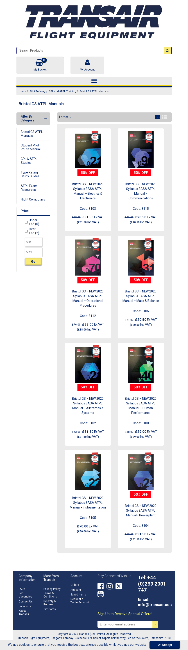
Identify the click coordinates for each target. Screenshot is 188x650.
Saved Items (78, 594)
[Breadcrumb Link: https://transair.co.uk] (22, 91)
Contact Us (26, 601)
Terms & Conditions (50, 595)
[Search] (90, 50)
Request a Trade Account (79, 601)
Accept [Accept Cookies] (165, 645)
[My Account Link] (87, 65)
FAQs (22, 589)
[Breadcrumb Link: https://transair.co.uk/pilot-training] (37, 91)
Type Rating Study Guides (30, 174)
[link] (100, 586)
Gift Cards (49, 609)
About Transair (24, 612)
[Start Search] (167, 50)
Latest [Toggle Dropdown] (64, 117)
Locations (25, 606)
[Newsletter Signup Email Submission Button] (155, 624)
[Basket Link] (40, 65)
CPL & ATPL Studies (29, 161)
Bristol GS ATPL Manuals (32, 134)
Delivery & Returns (49, 603)
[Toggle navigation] (94, 81)
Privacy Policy (52, 589)
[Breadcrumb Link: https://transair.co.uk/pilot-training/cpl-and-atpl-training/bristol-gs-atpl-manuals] (94, 91)
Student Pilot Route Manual (31, 147)
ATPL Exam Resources (29, 188)
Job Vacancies (25, 595)
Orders (74, 584)
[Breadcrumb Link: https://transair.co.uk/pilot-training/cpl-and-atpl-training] (62, 91)
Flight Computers (33, 199)
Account (75, 589)
